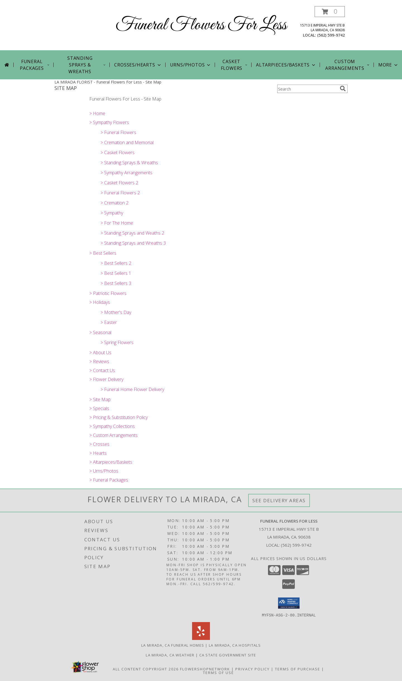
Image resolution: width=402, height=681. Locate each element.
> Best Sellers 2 (115, 263)
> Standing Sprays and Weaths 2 (132, 233)
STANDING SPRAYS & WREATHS (86, 65)
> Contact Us (102, 370)
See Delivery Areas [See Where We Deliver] (279, 500)
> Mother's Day (115, 312)
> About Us (100, 352)
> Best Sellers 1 (115, 273)
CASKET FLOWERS (234, 64)
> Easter (108, 322)
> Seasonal (100, 332)
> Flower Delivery (106, 379)
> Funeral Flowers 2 (120, 193)
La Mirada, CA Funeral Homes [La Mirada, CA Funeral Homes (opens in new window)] (172, 644)
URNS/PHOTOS (191, 65)
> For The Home (116, 223)
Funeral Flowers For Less (201, 25)
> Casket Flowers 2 (119, 183)
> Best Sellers (102, 253)
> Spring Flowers (116, 342)
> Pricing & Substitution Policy (118, 417)
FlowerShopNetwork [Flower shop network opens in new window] (205, 668)
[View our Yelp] (201, 638)
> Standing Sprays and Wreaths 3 (133, 243)
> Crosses (99, 444)
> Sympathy (111, 213)
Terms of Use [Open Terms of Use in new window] (218, 672)
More (388, 65)
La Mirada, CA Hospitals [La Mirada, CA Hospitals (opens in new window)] (235, 644)
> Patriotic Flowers (107, 293)
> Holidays (99, 302)
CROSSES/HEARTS (138, 65)
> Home (97, 113)
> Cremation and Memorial (127, 142)
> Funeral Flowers (118, 132)
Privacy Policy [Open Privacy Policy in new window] (252, 668)
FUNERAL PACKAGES (35, 64)
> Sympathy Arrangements (126, 173)
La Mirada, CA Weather (170, 654)
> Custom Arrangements (113, 435)
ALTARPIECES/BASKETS (286, 65)
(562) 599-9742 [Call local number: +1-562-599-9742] (331, 35)
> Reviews (99, 361)
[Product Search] (307, 89)
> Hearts (98, 453)
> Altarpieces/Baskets (110, 462)
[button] (330, 11)
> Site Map (100, 399)
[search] (342, 88)
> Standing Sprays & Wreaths (129, 162)
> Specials (99, 408)
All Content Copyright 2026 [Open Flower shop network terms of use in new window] (146, 668)
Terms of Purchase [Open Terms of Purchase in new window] (297, 668)
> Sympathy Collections (112, 426)
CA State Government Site (227, 654)
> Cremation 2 (114, 203)
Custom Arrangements (347, 64)
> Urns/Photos (103, 471)
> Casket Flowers (117, 152)
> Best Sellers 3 (115, 283)
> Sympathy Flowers (109, 122)
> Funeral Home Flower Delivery (132, 389)
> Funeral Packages (108, 480)
